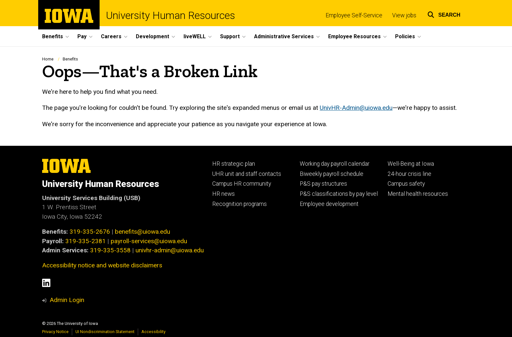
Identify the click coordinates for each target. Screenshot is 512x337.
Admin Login (67, 300)
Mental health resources (418, 194)
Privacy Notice (55, 331)
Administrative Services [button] (284, 36)
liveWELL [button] (195, 36)
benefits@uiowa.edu (142, 231)
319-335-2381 (85, 241)
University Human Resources (170, 15)
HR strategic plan (233, 163)
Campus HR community (241, 183)
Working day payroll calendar (334, 163)
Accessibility (153, 331)
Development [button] (152, 36)
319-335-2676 (90, 231)
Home (48, 59)
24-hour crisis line (409, 174)
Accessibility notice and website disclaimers (102, 265)
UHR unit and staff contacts (246, 174)
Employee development (329, 204)
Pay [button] (82, 36)
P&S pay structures (323, 183)
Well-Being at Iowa (411, 163)
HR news (223, 194)
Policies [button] (405, 36)
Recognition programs (239, 204)
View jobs (404, 15)
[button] (444, 14)
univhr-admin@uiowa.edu (170, 250)
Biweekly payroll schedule (331, 174)
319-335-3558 (110, 250)
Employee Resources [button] (354, 36)
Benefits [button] (52, 36)
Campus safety (406, 183)
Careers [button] (111, 36)
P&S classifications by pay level (339, 194)
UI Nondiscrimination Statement (105, 331)
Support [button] (230, 36)
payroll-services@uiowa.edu (149, 241)
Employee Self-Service (354, 15)
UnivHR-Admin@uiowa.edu (356, 108)
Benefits (70, 59)
